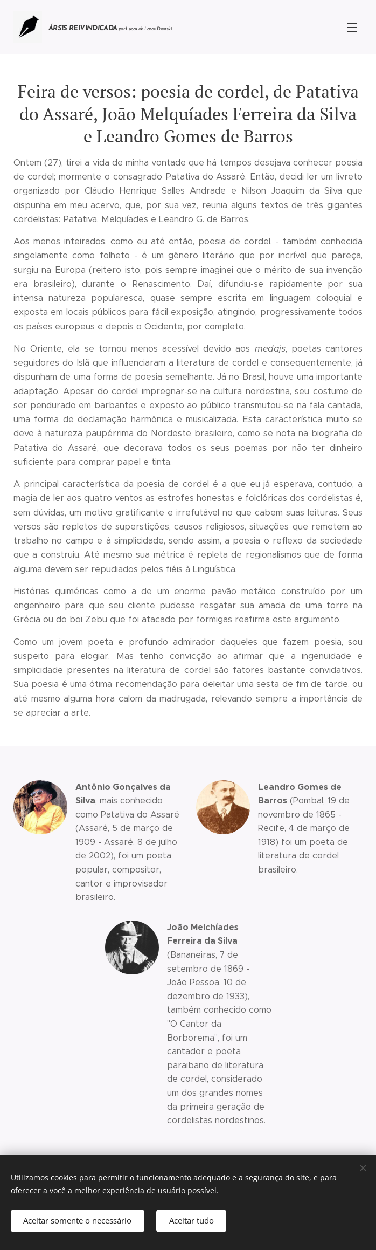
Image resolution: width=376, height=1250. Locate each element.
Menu (352, 27)
